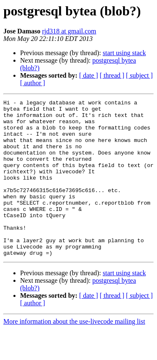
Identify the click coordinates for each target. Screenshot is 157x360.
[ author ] (32, 82)
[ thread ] (112, 75)
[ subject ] (139, 75)
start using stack (124, 52)
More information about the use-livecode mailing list (74, 352)
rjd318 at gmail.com (69, 31)
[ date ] (88, 75)
